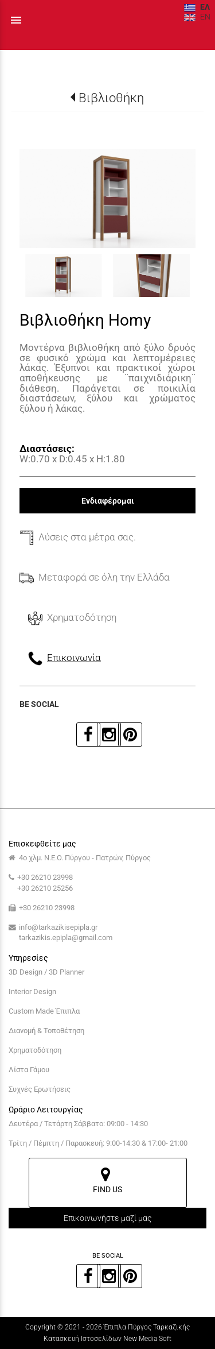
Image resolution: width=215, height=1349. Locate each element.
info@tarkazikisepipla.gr (58, 927)
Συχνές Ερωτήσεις (40, 1089)
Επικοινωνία (74, 657)
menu (16, 20)
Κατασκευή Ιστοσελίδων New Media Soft (107, 1339)
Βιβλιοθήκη (111, 97)
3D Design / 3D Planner (46, 972)
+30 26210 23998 (45, 877)
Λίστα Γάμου (29, 1069)
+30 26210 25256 (45, 888)
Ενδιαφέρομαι (107, 500)
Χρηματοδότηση (35, 1050)
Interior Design (32, 991)
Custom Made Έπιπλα (44, 1011)
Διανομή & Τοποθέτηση (46, 1030)
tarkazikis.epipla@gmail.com (65, 937)
